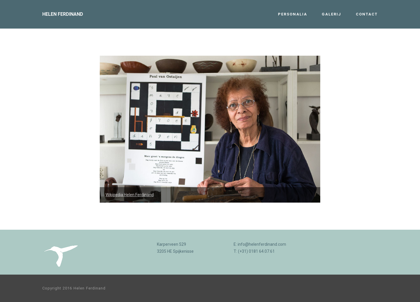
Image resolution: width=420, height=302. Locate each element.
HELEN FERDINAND (62, 14)
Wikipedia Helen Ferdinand (130, 194)
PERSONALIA (292, 14)
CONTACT (367, 14)
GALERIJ (331, 14)
